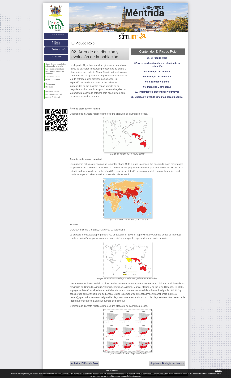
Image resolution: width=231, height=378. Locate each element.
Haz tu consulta (58, 35)
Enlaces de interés (52, 77)
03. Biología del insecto (157, 71)
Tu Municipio (57, 56)
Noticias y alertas (52, 91)
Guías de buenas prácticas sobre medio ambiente (55, 65)
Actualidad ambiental (53, 94)
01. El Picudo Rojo (157, 58)
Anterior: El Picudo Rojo (84, 363)
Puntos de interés (59, 49)
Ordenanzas (50, 84)
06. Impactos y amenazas (157, 87)
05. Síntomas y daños (157, 81)
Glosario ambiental (52, 79)
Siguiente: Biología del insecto (167, 363)
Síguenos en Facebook (46, 104)
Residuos (49, 87)
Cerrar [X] (218, 371)
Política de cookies (134, 376)
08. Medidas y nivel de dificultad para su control (157, 97)
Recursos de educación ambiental (54, 73)
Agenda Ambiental (52, 97)
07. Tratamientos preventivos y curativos (157, 92)
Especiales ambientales (54, 69)
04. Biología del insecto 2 (157, 76)
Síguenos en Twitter (51, 104)
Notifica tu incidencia (56, 43)
